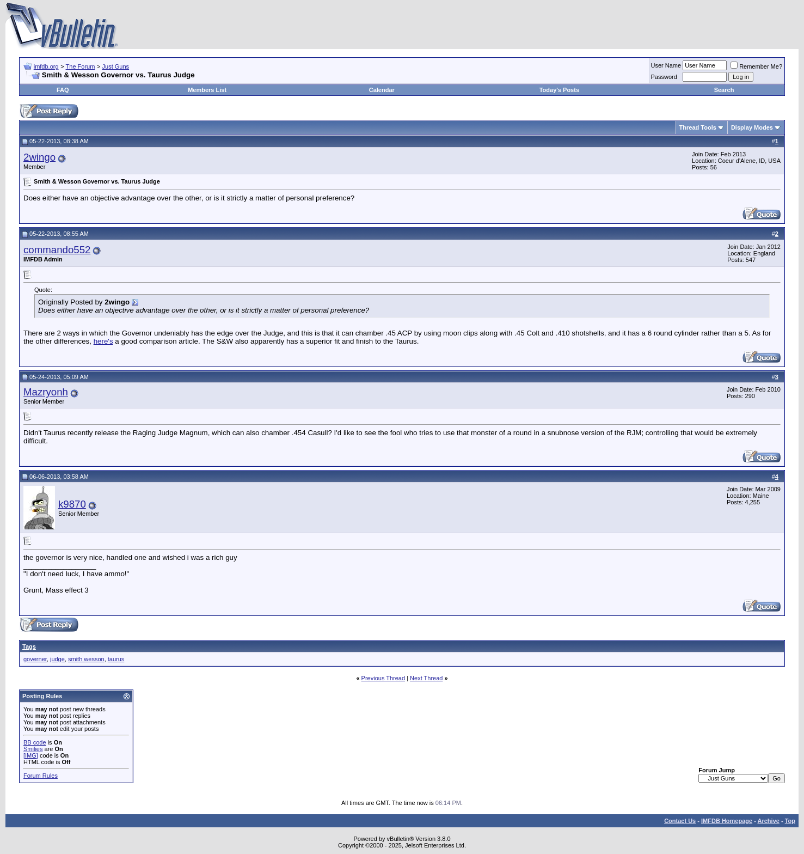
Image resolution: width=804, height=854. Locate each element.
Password (664, 77)
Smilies (32, 749)
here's (103, 341)
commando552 (56, 249)
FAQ (63, 90)
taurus (116, 659)
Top (790, 821)
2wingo (39, 157)
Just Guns (116, 66)
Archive (769, 821)
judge (57, 659)
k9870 (72, 504)
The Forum (80, 66)
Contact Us (680, 821)
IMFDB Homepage (726, 821)
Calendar (382, 90)
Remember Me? (756, 66)
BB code (34, 742)
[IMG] (30, 755)
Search (724, 90)
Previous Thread (383, 678)
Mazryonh (45, 392)
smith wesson (86, 659)
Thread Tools (697, 127)
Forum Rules (40, 775)
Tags (29, 646)
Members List (207, 90)
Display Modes (752, 127)
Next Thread (426, 678)
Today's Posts (559, 90)
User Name (666, 65)
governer (35, 659)
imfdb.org (46, 66)
